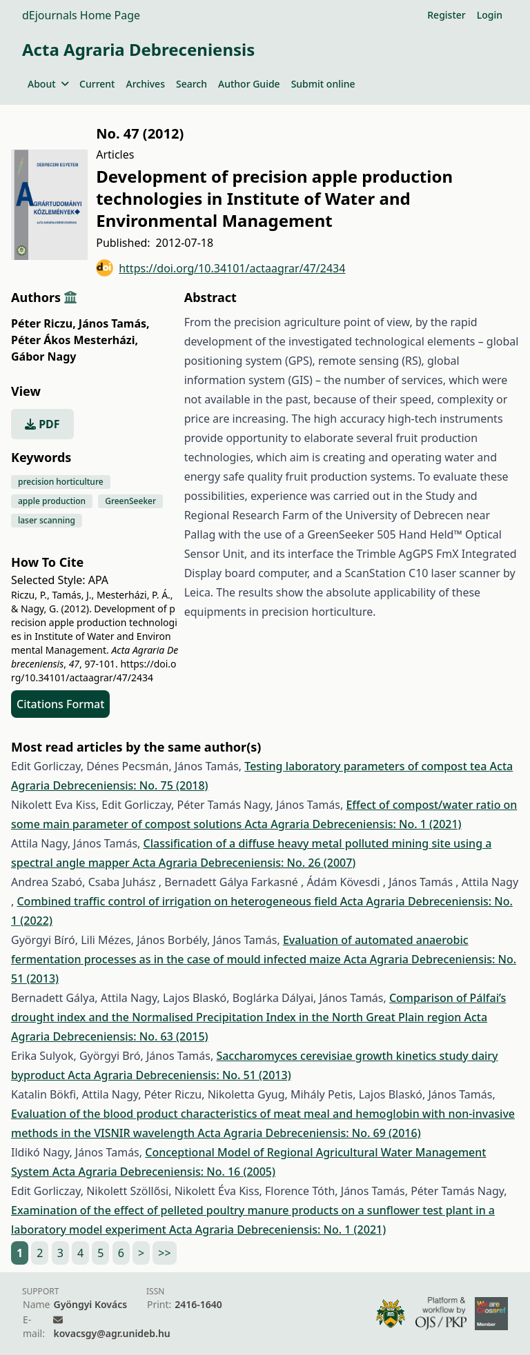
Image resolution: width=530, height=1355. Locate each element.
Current (97, 83)
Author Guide (249, 83)
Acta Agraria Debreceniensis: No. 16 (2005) (163, 1171)
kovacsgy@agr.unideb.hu (111, 1333)
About (48, 83)
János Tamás (114, 323)
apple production (52, 501)
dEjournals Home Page (81, 15)
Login (489, 14)
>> (164, 1253)
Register (446, 14)
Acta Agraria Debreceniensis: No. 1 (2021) (352, 824)
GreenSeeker (130, 501)
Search (191, 83)
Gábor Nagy (43, 356)
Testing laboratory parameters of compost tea (366, 766)
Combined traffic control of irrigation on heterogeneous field (178, 901)
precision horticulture (61, 482)
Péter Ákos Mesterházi (74, 340)
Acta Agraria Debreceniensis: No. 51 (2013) (179, 1075)
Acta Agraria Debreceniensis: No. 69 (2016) (308, 1133)
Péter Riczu (43, 323)
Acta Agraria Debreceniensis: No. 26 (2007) (243, 862)
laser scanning (46, 520)
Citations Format (60, 704)
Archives (145, 83)
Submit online (323, 83)
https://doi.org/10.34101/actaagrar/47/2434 (220, 268)
